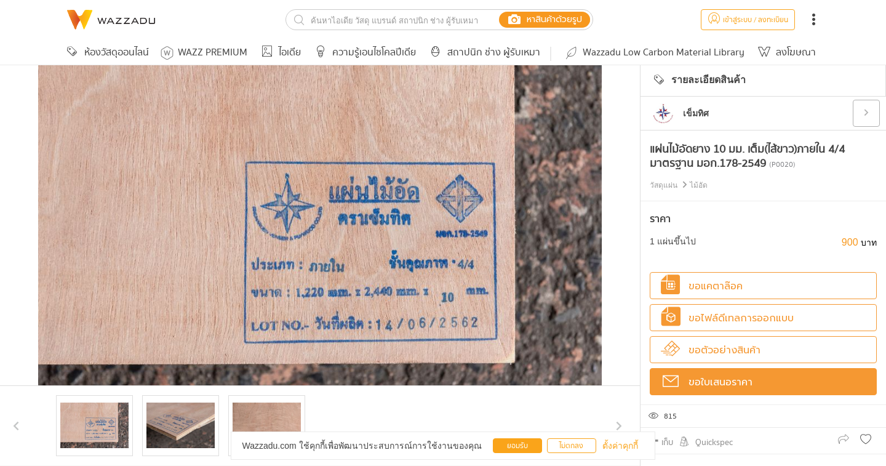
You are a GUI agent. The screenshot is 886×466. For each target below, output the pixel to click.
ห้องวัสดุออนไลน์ (106, 53)
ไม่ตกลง (571, 446)
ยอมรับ (517, 446)
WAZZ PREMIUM (204, 53)
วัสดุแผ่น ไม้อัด (679, 185)
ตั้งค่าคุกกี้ (620, 446)
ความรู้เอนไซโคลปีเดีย (363, 53)
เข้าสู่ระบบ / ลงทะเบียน (748, 20)
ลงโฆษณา (785, 53)
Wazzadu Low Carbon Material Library (654, 53)
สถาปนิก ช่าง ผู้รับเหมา (483, 53)
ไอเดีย (279, 53)
